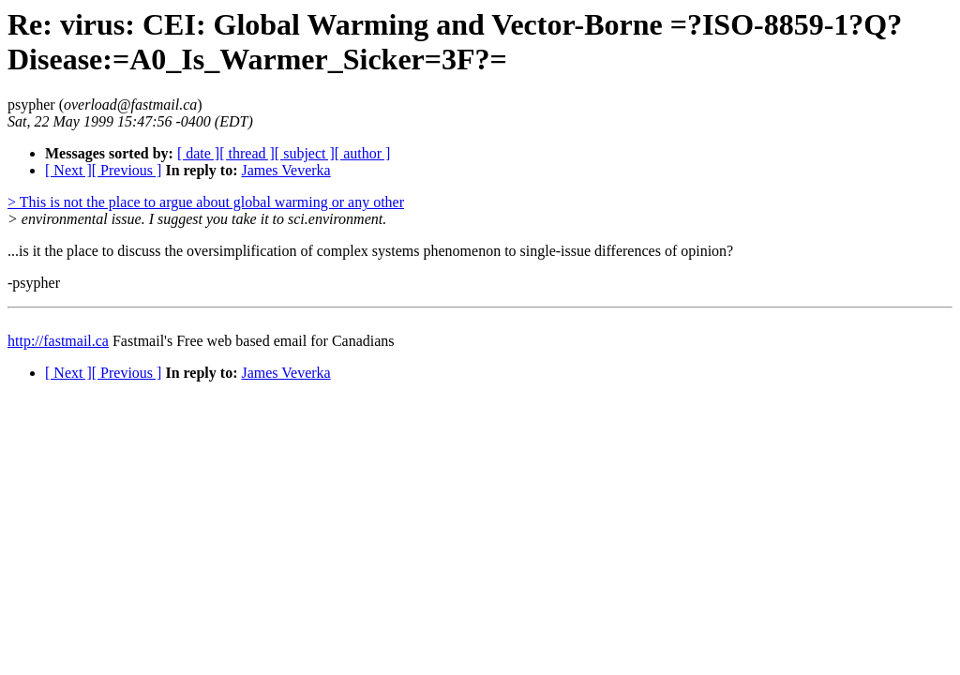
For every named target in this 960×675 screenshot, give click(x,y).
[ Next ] (68, 170)
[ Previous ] (127, 170)
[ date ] (198, 153)
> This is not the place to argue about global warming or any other (206, 202)
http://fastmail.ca (58, 341)
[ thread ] (247, 153)
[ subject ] (305, 153)
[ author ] (363, 153)
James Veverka (285, 170)
